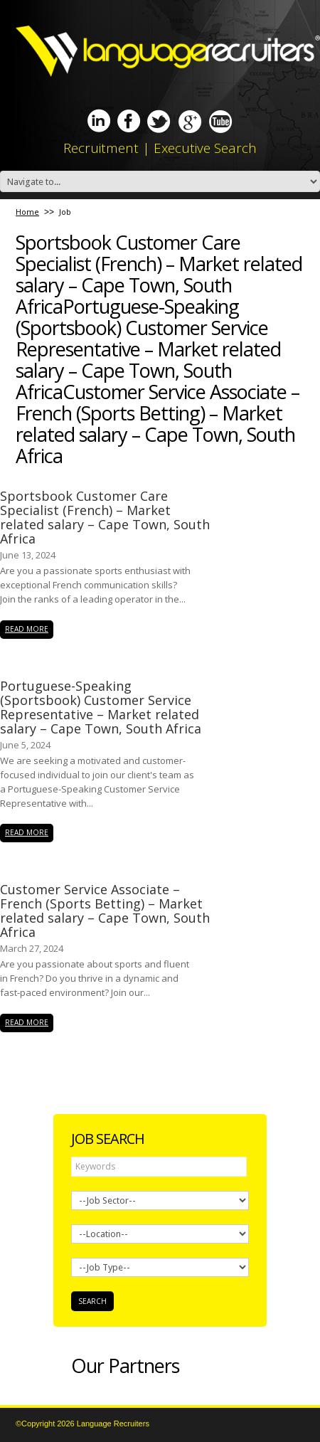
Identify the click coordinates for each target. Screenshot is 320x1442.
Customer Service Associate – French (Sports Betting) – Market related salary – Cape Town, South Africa (105, 910)
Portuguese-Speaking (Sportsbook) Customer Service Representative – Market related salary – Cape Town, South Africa (100, 707)
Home (27, 211)
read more (26, 629)
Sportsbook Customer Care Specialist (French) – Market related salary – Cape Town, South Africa (105, 517)
